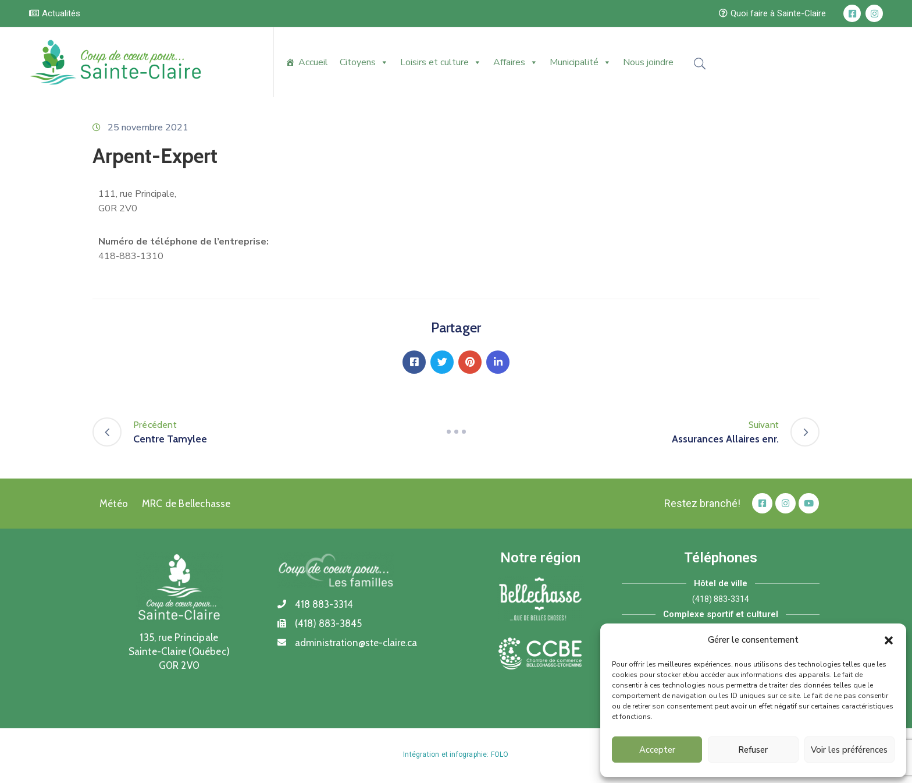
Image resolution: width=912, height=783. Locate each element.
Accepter (657, 750)
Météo (113, 503)
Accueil (313, 62)
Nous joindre (648, 62)
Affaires (515, 62)
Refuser (753, 750)
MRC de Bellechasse (186, 503)
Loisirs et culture (441, 62)
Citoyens (364, 62)
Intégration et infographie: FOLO (455, 754)
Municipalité (580, 62)
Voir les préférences (849, 750)
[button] (889, 640)
